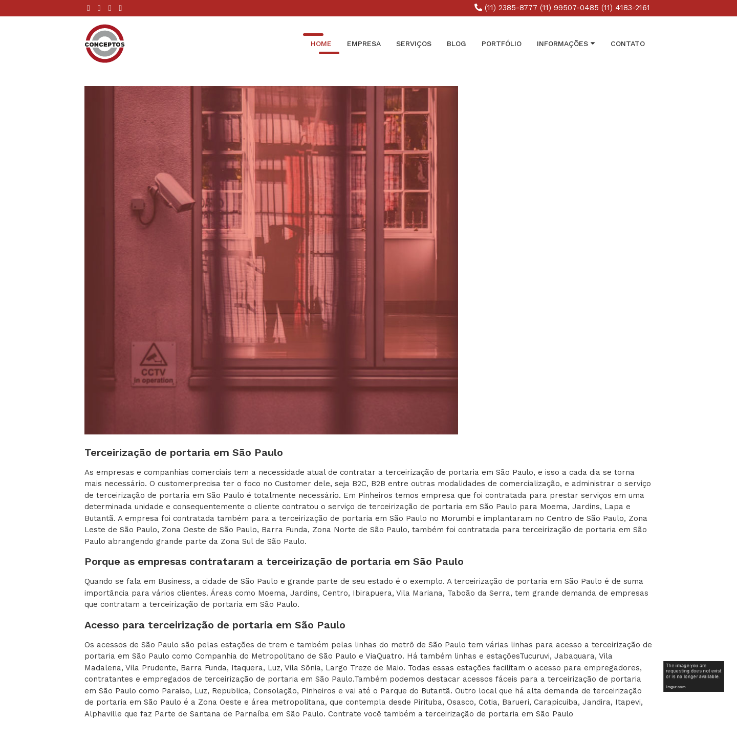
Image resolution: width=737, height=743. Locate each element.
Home (321, 43)
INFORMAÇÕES (566, 43)
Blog (456, 43)
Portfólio (502, 43)
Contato (628, 43)
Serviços (413, 43)
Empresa (364, 43)
